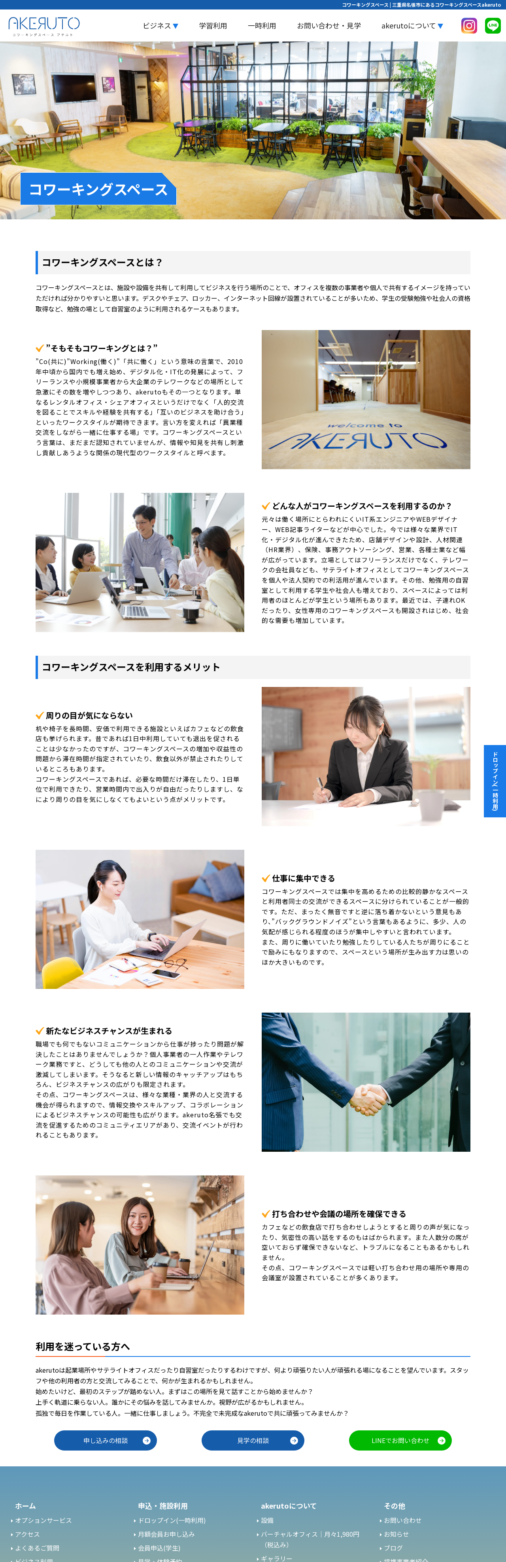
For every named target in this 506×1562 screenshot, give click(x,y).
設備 (267, 1520)
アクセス (27, 1534)
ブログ (393, 1548)
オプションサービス (43, 1520)
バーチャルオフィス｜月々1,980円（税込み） (310, 1539)
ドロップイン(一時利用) (172, 1520)
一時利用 (262, 25)
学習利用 (213, 25)
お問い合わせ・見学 (329, 25)
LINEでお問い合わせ (401, 1440)
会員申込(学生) (159, 1548)
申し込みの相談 (105, 1440)
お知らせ (396, 1534)
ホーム (25, 1505)
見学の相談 (253, 1440)
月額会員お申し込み (166, 1534)
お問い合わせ (403, 1520)
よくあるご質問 (37, 1548)
